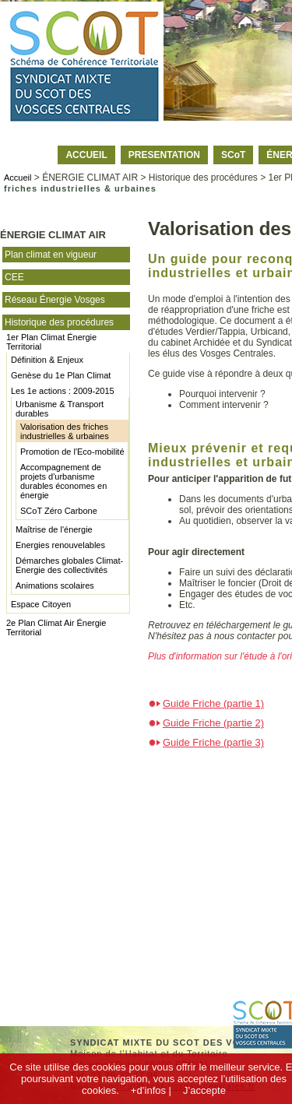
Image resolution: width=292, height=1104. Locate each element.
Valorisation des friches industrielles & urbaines (64, 431)
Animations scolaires (55, 585)
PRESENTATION (164, 154)
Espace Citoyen (41, 604)
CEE (14, 277)
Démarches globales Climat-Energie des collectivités (69, 565)
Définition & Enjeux (47, 359)
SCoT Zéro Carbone (58, 510)
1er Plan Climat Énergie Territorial (51, 341)
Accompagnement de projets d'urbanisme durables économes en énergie (63, 481)
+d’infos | (151, 1090)
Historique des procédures (59, 322)
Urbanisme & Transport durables (60, 408)
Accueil (17, 177)
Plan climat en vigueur (51, 254)
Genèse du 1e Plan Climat (61, 375)
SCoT (233, 154)
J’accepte (204, 1090)
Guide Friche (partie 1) (213, 703)
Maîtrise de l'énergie (54, 529)
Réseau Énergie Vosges (55, 299)
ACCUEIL (86, 154)
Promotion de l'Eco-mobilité (72, 451)
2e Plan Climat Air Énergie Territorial (56, 627)
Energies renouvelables (60, 545)
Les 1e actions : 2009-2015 (62, 391)
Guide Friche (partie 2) (213, 723)
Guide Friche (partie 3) (213, 742)
